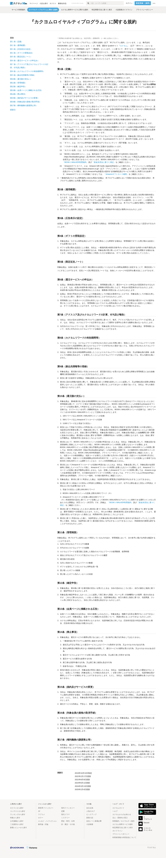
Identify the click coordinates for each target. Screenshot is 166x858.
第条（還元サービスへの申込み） (24, 60)
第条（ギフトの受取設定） (22, 53)
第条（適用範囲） (18, 45)
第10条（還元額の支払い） (21, 79)
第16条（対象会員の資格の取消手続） (25, 102)
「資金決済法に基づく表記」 (104, 162)
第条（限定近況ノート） (21, 57)
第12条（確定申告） (18, 86)
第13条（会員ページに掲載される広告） (26, 90)
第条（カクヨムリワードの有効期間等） (27, 71)
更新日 (13, 110)
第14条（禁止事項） (18, 94)
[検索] (88, 3)
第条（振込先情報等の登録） (23, 75)
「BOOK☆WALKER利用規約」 (75, 162)
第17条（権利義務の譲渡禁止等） (24, 105)
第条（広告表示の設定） (21, 49)
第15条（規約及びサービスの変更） (24, 98)
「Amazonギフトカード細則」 (116, 174)
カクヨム (123, 46)
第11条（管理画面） (18, 83)
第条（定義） (16, 42)
